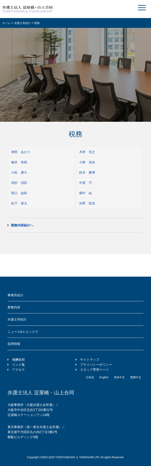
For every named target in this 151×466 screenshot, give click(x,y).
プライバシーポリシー (96, 364)
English (103, 377)
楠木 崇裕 (19, 162)
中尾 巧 (85, 183)
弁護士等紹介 (17, 319)
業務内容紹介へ (22, 225)
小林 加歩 (87, 162)
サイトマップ (89, 359)
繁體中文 (135, 377)
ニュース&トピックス (23, 332)
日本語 (90, 377)
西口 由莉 (19, 193)
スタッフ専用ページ (94, 369)
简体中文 (119, 377)
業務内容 (14, 307)
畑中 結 (85, 193)
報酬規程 (18, 359)
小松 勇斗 (19, 172)
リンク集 (18, 364)
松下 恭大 (19, 203)
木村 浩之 (87, 152)
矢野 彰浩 (87, 203)
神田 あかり (20, 152)
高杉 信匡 (19, 183)
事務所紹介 (15, 295)
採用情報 (14, 344)
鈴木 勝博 (87, 172)
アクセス (18, 369)
